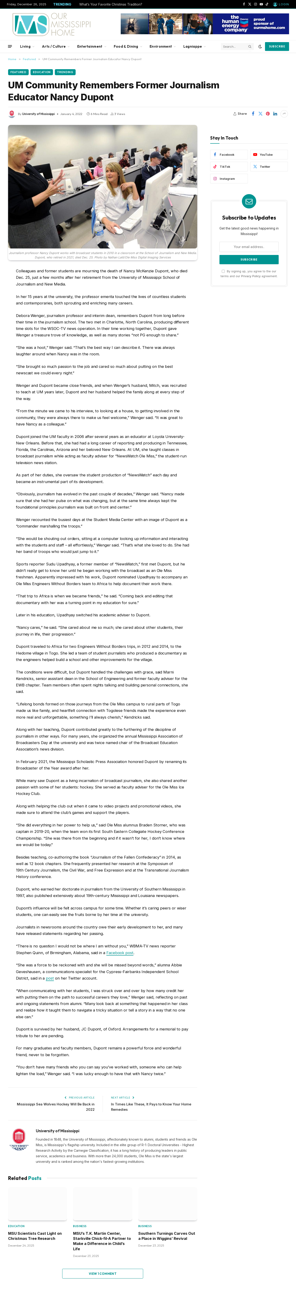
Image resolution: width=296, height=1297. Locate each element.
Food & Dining (126, 46)
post (50, 978)
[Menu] (10, 46)
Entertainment (89, 46)
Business (79, 1226)
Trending (66, 72)
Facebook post (120, 952)
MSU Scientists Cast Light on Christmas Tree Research (35, 1236)
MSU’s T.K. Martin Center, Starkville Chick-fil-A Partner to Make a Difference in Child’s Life (102, 1241)
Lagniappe (192, 46)
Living (25, 46)
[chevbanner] (205, 33)
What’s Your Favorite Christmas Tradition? (110, 4)
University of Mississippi (38, 114)
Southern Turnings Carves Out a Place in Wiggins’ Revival (166, 1236)
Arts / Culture (54, 46)
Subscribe (277, 46)
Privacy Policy (251, 276)
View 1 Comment (103, 1273)
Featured (18, 72)
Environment (161, 46)
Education (42, 72)
